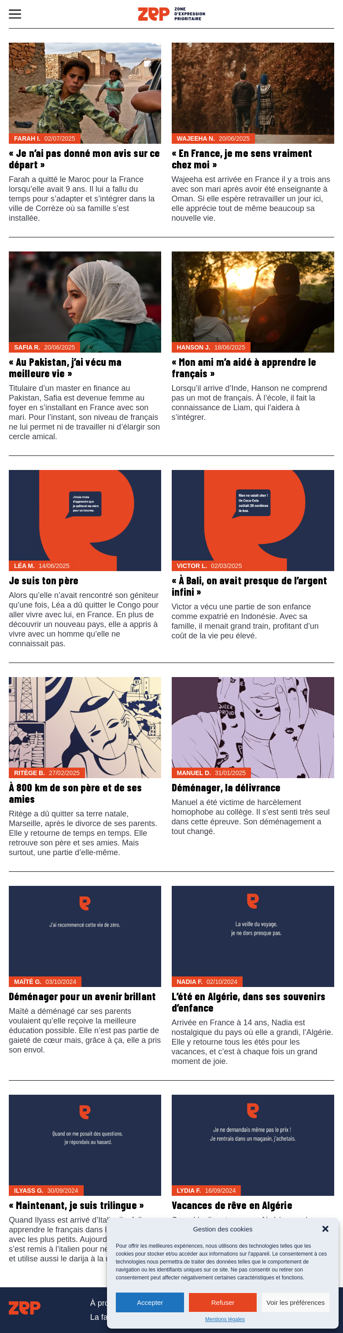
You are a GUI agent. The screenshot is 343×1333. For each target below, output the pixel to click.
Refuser (223, 1302)
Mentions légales (225, 1319)
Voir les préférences (295, 1302)
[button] (325, 1228)
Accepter (150, 1302)
